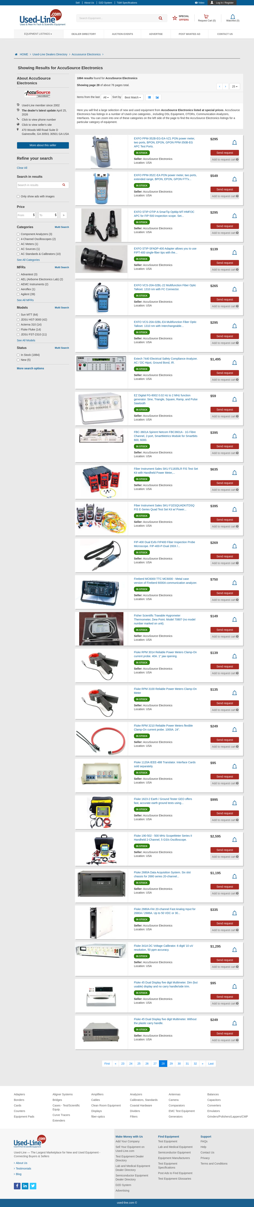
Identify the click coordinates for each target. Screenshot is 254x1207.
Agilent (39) (26, 294)
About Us (20, 1163)
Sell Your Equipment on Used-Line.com (130, 1148)
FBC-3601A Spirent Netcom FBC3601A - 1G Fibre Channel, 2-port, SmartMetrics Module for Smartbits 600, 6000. (165, 436)
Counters (19, 1111)
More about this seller (43, 145)
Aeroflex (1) (26, 289)
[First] (107, 1063)
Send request (224, 152)
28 (163, 1063)
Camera (174, 1099)
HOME (25, 54)
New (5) (24, 359)
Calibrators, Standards (144, 1099)
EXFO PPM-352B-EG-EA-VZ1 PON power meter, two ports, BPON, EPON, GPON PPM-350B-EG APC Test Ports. (164, 142)
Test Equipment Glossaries (174, 1178)
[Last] (211, 1063)
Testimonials (22, 1168)
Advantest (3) (27, 274)
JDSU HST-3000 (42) (32, 319)
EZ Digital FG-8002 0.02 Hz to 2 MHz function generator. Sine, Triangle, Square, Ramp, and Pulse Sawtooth (166, 399)
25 (138, 1063)
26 (147, 1063)
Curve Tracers (61, 1115)
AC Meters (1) (27, 244)
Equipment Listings (38, 34)
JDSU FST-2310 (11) (32, 334)
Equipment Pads (24, 1116)
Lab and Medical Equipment (175, 1146)
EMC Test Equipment (182, 1111)
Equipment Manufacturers (174, 1158)
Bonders (19, 1099)
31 (187, 1063)
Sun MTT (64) (27, 314)
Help (203, 1146)
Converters (214, 1105)
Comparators (177, 1105)
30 (179, 1063)
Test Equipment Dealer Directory (130, 1158)
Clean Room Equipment (106, 1105)
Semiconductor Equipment (174, 1152)
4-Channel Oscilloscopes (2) (36, 239)
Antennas (174, 1094)
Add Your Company (128, 1141)
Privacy (205, 1158)
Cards (17, 1105)
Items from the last (88, 97)
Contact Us (225, 34)
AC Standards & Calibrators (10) (39, 253)
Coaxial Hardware (141, 1105)
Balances (213, 1094)
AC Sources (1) (28, 249)
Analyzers (136, 1094)
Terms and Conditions (214, 1163)
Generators (176, 1116)
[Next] (202, 1063)
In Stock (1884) (28, 354)
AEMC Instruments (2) (32, 284)
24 (131, 1063)
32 (195, 1063)
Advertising (122, 1190)
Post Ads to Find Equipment (175, 1173)
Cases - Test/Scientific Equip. (66, 1107)
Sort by (116, 97)
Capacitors (214, 1099)
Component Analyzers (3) (34, 234)
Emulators (213, 1111)
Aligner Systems (63, 1094)
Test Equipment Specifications (167, 1165)
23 (122, 1063)
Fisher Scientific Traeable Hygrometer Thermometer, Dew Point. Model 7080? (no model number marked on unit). (164, 619)
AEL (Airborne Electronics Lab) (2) (40, 279)
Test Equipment (167, 1141)
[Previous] (115, 1063)
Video (199, 2)
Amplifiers (97, 1094)
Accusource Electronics (87, 54)
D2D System (123, 1185)
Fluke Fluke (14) (29, 329)
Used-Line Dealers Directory (51, 54)
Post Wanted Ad (189, 34)
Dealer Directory (83, 34)
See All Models (26, 340)
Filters (134, 1116)
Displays (96, 1111)
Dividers (135, 1111)
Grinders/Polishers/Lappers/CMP (227, 1116)
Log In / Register (225, 2)
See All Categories (28, 259)
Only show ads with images (36, 196)
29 (171, 1063)
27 (155, 1063)
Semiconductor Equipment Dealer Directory (132, 1177)
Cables (95, 1099)
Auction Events (122, 34)
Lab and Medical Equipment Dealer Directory (133, 1167)
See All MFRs (25, 300)
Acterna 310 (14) (29, 324)
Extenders (59, 1120)
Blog (17, 1174)
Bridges (57, 1099)
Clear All (22, 167)
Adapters (19, 1094)
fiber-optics (98, 1116)
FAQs (204, 1141)
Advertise (156, 34)
